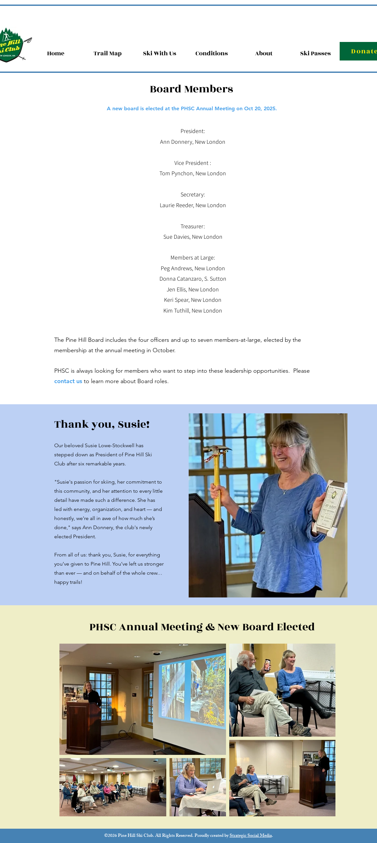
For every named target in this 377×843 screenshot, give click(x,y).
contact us (69, 381)
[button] (264, 53)
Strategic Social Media (251, 836)
